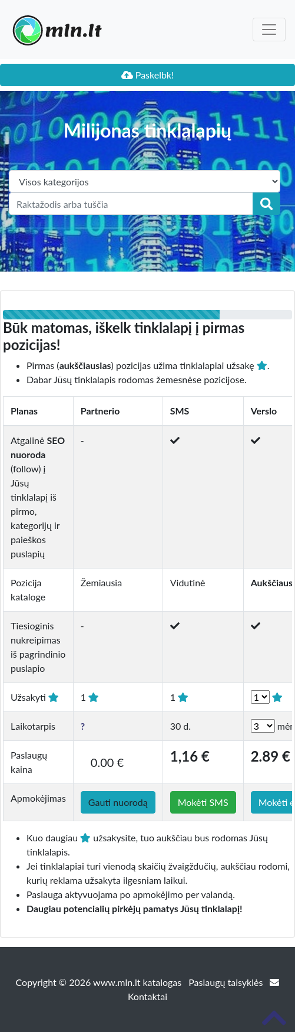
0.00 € (107, 762)
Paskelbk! (147, 74)
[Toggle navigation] (269, 29)
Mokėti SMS (203, 802)
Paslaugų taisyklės (226, 982)
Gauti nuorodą (118, 802)
